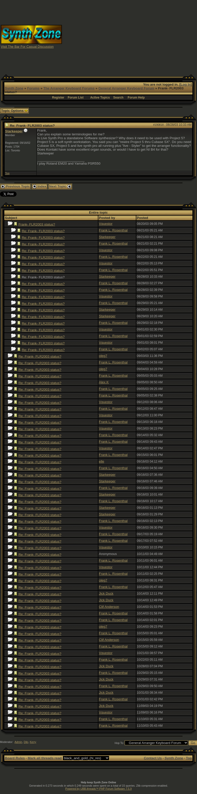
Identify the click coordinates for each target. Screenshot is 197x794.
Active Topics (100, 97)
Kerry (33, 741)
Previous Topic (15, 186)
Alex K (104, 382)
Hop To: (119, 742)
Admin (18, 741)
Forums (33, 88)
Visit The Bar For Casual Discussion (27, 47)
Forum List (76, 97)
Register (58, 97)
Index (39, 186)
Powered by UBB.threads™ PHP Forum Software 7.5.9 (98, 788)
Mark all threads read (45, 758)
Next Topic (60, 186)
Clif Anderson (109, 607)
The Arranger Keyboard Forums (69, 88)
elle (101, 461)
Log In (186, 84)
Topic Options (14, 111)
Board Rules (15, 758)
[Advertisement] (129, 36)
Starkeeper (14, 131)
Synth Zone (14, 88)
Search (118, 97)
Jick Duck (106, 593)
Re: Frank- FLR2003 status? (43, 231)
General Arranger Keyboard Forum (126, 88)
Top (7, 173)
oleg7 (103, 356)
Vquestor (105, 224)
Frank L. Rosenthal (113, 230)
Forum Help (136, 97)
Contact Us (153, 758)
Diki (26, 741)
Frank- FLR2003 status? (36, 224)
